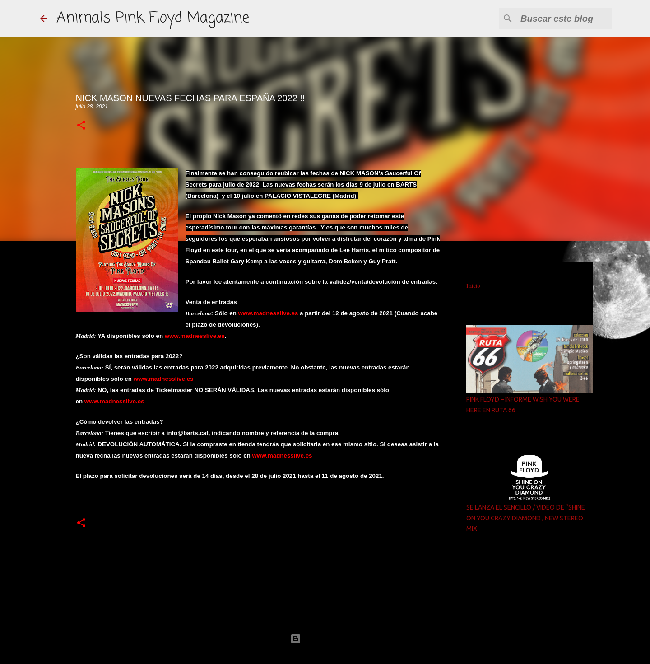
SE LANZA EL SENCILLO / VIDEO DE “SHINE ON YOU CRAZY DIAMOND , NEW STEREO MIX (525, 518)
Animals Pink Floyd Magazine (152, 18)
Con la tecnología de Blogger (325, 638)
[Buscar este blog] (564, 18)
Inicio (473, 286)
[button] (81, 126)
